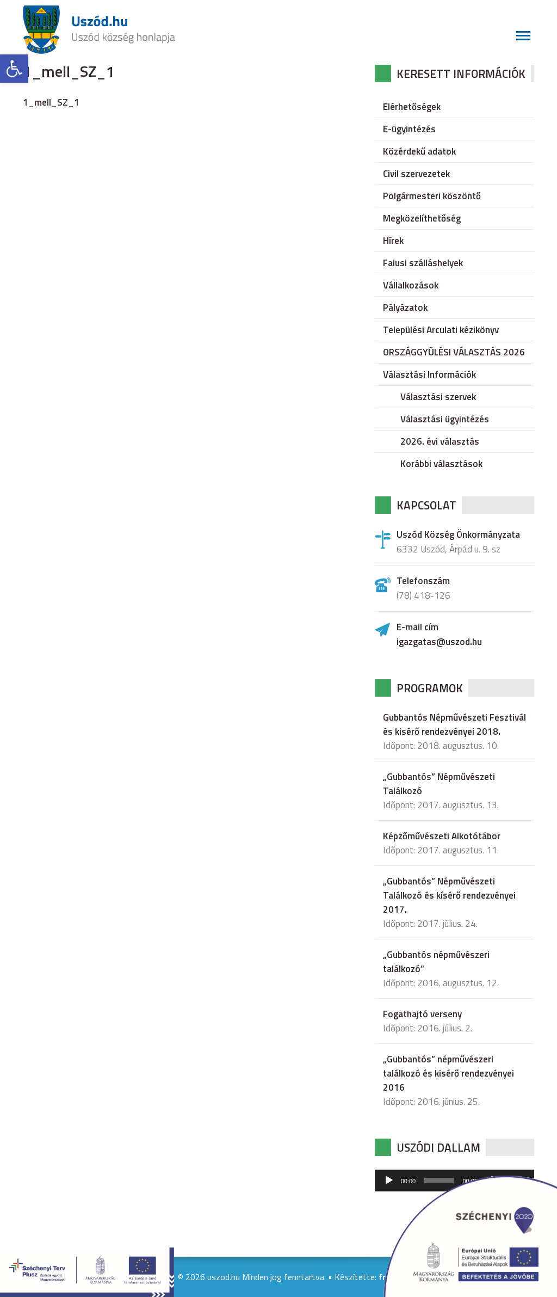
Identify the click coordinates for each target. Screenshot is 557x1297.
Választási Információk (429, 374)
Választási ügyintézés (444, 419)
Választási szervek (438, 397)
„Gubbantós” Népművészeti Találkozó (439, 784)
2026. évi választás (439, 441)
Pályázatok (405, 307)
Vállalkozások (410, 285)
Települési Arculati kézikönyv (441, 330)
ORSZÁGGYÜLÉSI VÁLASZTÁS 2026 (454, 352)
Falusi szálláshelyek (423, 263)
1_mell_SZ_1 (51, 102)
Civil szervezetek (416, 174)
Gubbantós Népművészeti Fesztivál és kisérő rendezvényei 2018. (454, 724)
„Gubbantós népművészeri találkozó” (436, 962)
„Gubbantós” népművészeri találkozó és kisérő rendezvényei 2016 (448, 1073)
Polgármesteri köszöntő (432, 196)
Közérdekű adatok (419, 151)
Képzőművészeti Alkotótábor (441, 836)
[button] (14, 68)
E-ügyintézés (409, 129)
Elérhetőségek (412, 107)
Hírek (393, 240)
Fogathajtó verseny (422, 1014)
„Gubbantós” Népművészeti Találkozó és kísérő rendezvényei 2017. (449, 895)
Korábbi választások (441, 464)
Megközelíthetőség (422, 218)
